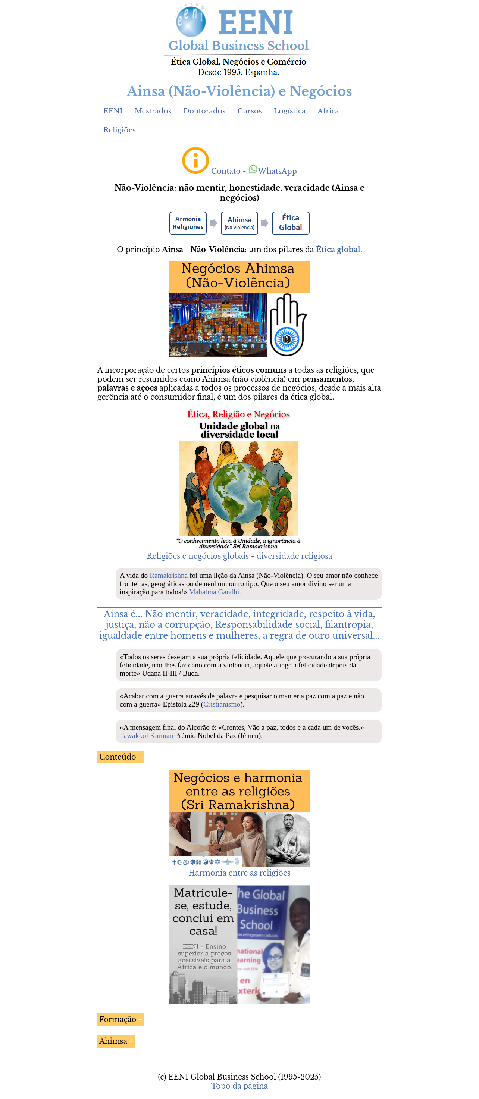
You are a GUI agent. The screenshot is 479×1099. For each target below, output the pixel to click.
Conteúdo (117, 756)
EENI (113, 111)
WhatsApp (272, 171)
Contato (226, 171)
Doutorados (204, 111)
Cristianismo (221, 704)
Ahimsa (113, 1041)
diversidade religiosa (294, 556)
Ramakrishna (169, 575)
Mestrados (153, 111)
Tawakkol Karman (146, 735)
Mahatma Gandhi (214, 592)
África (328, 111)
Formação (117, 1019)
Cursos (249, 111)
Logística (290, 111)
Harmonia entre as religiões (239, 872)
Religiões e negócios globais (198, 556)
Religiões (119, 130)
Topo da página (239, 1085)
